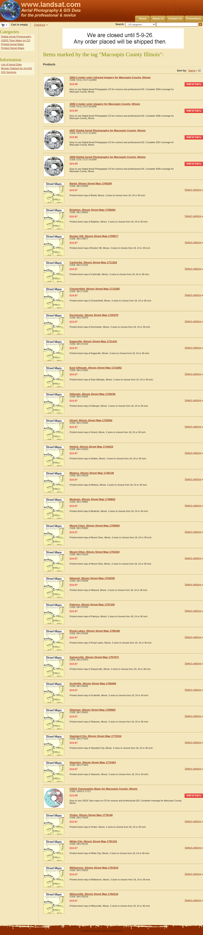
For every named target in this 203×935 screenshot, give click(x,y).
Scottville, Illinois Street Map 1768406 (93, 683)
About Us (158, 18)
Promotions (193, 18)
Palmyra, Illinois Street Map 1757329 (92, 604)
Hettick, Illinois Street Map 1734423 (91, 446)
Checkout (39, 24)
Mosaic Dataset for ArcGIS (16, 68)
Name (191, 70)
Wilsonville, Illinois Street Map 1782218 (94, 894)
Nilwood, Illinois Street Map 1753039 (92, 578)
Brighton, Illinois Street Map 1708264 (92, 209)
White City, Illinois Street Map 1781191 (93, 841)
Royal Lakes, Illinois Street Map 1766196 (95, 630)
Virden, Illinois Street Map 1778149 (91, 815)
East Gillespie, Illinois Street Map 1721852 (96, 367)
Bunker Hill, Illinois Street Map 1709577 (94, 236)
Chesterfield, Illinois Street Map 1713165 (95, 288)
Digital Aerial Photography (16, 36)
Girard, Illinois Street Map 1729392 (91, 420)
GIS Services (8, 72)
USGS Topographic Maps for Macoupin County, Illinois (103, 788)
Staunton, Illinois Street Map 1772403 (93, 762)
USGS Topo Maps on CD (15, 40)
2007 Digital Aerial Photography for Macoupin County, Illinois (108, 130)
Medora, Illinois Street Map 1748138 (92, 472)
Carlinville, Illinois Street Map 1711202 (93, 262)
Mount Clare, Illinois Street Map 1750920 (95, 525)
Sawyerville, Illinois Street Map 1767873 (94, 657)
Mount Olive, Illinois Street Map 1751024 (94, 551)
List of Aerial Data (11, 64)
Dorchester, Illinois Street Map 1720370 (94, 315)
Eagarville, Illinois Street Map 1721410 (93, 341)
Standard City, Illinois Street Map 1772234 (95, 736)
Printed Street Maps (12, 48)
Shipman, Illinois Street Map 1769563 (93, 709)
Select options (193, 189)
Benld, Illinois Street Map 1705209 (91, 183)
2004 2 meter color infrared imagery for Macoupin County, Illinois (110, 77)
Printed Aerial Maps (12, 44)
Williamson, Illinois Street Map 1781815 (94, 867)
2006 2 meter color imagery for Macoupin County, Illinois (105, 103)
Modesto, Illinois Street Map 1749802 (92, 499)
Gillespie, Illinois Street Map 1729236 (92, 394)
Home (142, 18)
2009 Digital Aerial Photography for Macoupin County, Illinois (108, 156)
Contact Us (175, 18)
